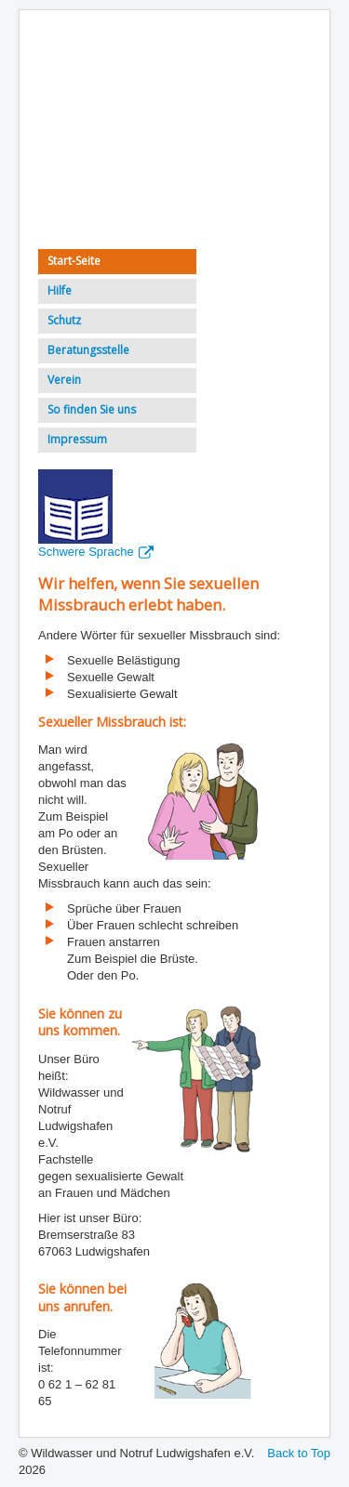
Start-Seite (74, 261)
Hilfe (59, 290)
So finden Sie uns (91, 409)
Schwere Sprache (96, 552)
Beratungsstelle (88, 350)
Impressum (77, 439)
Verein (64, 380)
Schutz (64, 320)
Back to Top (298, 1453)
